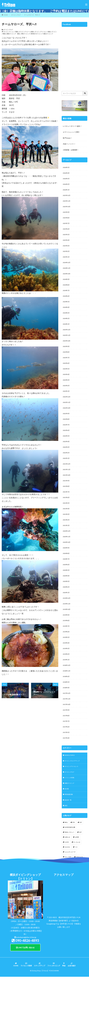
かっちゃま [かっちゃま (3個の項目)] (76, 881)
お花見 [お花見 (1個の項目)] (77, 876)
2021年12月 (67, 482)
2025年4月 (67, 245)
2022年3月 (67, 464)
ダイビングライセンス (72, 803)
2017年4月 (67, 773)
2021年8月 (67, 506)
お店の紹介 (72, 1003)
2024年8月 (67, 292)
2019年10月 (67, 637)
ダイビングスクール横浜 (26, 32)
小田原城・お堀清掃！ (71, 150)
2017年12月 (67, 726)
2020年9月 (67, 571)
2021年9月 (67, 500)
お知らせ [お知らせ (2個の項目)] (67, 876)
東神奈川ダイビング (37, 34)
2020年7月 (67, 583)
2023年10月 (67, 352)
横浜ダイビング (48, 34)
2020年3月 (67, 607)
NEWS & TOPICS (71, 791)
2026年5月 (67, 168)
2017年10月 (67, 737)
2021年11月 (67, 488)
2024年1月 (67, 334)
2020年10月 (67, 565)
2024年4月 (67, 316)
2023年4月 (67, 387)
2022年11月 (67, 417)
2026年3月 (67, 179)
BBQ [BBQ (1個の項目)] (66, 861)
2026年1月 (67, 191)
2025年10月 (67, 209)
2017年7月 (67, 755)
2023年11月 (67, 346)
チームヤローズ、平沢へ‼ (32, 15)
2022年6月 (67, 447)
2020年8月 (67, 577)
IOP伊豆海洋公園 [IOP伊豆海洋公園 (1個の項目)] (70, 866)
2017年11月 (67, 732)
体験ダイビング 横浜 (13, 34)
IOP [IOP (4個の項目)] (80, 861)
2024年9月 (67, 286)
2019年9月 (67, 643)
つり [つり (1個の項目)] (76, 886)
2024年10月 (67, 280)
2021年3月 (67, 536)
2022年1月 (67, 476)
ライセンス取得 (26, 1003)
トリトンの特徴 (70, 814)
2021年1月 (67, 548)
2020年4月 (67, 601)
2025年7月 (67, 227)
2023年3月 (67, 393)
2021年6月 (67, 518)
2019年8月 (67, 648)
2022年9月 (67, 429)
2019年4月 (67, 672)
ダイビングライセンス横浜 (42, 32)
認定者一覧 (69, 838)
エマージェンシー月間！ (71, 132)
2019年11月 (67, 631)
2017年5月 (67, 767)
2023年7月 (67, 369)
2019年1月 (67, 690)
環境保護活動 (69, 832)
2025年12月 (67, 197)
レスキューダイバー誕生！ (72, 126)
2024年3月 (67, 322)
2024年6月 (67, 304)
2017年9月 (67, 743)
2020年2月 (67, 613)
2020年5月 (67, 595)
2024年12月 (67, 269)
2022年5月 (67, 453)
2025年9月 (67, 215)
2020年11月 (67, 559)
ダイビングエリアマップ (73, 797)
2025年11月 (67, 203)
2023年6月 (67, 375)
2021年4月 (67, 530)
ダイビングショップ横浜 (10, 32)
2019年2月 (67, 684)
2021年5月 (67, 524)
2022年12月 (67, 411)
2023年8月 (67, 364)
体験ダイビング (70, 820)
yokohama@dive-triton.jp (26, 976)
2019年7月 (67, 654)
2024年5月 (67, 310)
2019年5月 (67, 666)
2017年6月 (67, 761)
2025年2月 (67, 257)
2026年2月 (67, 185)
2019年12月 (67, 625)
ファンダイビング (53, 1003)
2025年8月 (67, 221)
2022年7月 (67, 441)
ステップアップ (39, 1003)
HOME (6, 15)
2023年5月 (67, 381)
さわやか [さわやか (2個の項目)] (67, 886)
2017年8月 (67, 749)
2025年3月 (67, 251)
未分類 (67, 826)
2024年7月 (67, 298)
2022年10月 (67, 423)
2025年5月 (67, 239)
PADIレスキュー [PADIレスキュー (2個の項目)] (69, 871)
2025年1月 (67, 263)
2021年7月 (67, 512)
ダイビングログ (16, 15)
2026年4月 (67, 174)
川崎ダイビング (25, 34)
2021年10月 (67, 494)
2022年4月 (67, 458)
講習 (66, 844)
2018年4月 (67, 720)
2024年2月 (67, 328)
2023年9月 (67, 358)
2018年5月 (67, 714)
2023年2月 (67, 399)
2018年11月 (67, 702)
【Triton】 (45, 1009)
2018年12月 (67, 696)
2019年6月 (67, 660)
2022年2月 (67, 470)
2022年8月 (67, 435)
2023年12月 (67, 340)
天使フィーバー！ (69, 144)
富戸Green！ (67, 138)
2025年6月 (67, 233)
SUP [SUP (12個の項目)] (80, 871)
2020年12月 (67, 553)
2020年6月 (67, 589)
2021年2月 (67, 542)
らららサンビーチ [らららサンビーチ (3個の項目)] (70, 890)
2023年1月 (67, 405)
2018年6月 (67, 708)
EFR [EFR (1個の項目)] (73, 861)
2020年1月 (67, 619)
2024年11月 (67, 274)
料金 (64, 1003)
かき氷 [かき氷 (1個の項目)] (67, 881)
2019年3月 (67, 678)
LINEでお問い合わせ (25, 986)
